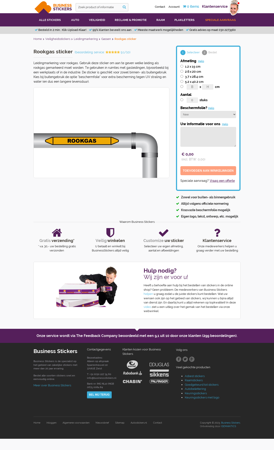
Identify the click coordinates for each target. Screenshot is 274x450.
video (147, 307)
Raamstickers (194, 380)
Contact (160, 6)
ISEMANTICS (228, 426)
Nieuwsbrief (102, 423)
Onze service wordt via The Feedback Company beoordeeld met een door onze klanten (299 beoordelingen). (137, 336)
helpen (148, 294)
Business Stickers (230, 423)
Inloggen (51, 423)
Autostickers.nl (139, 423)
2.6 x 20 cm (193, 71)
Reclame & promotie (131, 20)
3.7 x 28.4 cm (194, 76)
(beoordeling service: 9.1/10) (102, 52)
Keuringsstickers (196, 393)
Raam (160, 20)
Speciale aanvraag (220, 20)
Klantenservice (215, 6)
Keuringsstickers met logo (202, 397)
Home (36, 423)
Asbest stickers (195, 376)
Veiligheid (97, 20)
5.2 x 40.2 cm (194, 82)
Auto (75, 20)
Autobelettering (195, 389)
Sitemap (119, 423)
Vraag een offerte (222, 181)
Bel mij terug (99, 394)
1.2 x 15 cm (192, 66)
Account (174, 6)
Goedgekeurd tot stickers (201, 385)
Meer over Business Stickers (52, 385)
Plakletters (184, 20)
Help (201, 61)
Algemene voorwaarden (76, 423)
